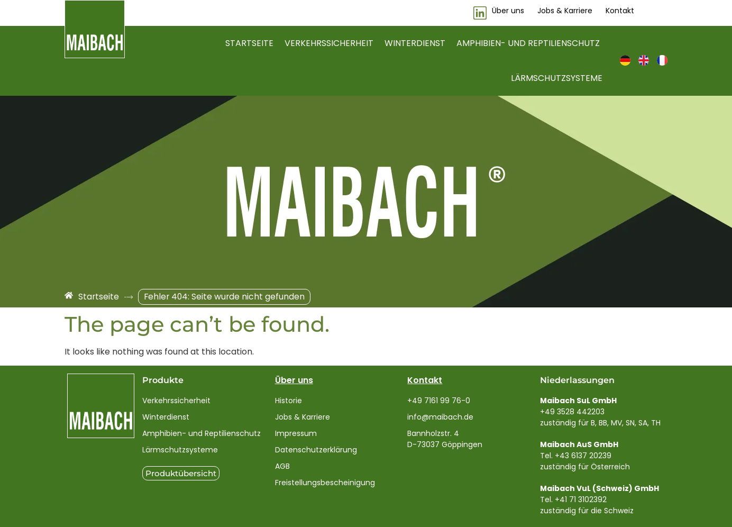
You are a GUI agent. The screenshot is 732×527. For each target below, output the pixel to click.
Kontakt (424, 380)
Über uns (294, 380)
